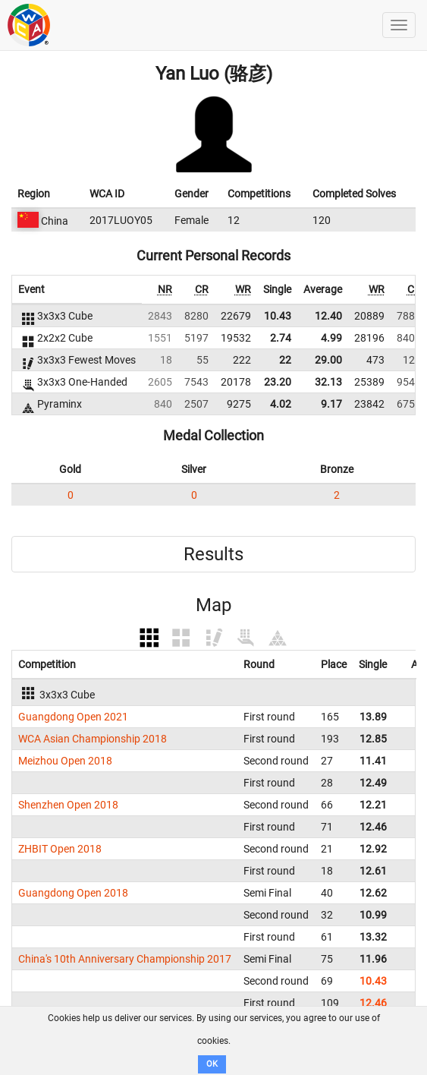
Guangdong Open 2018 (73, 893)
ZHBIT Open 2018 (60, 849)
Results (213, 554)
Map (213, 605)
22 (285, 360)
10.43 (277, 316)
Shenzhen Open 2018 (68, 805)
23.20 (277, 382)
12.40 (328, 316)
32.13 (328, 382)
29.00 (328, 360)
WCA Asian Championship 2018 (92, 739)
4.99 (331, 338)
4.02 (280, 404)
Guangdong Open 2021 (73, 717)
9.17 (331, 404)
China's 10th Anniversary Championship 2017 (124, 959)
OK (212, 1064)
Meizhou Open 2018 (65, 761)
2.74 (280, 338)
